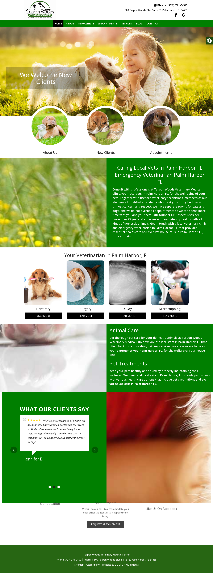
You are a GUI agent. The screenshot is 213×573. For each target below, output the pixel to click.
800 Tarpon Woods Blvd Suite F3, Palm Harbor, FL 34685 (156, 10)
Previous (13, 450)
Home (58, 23)
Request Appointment (105, 505)
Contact (153, 23)
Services (126, 23)
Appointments (107, 23)
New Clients (86, 23)
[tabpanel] (54, 439)
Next (95, 450)
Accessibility (93, 564)
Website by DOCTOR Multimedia (120, 564)
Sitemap (79, 564)
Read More (43, 316)
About (70, 23)
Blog (139, 23)
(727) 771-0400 (177, 5)
